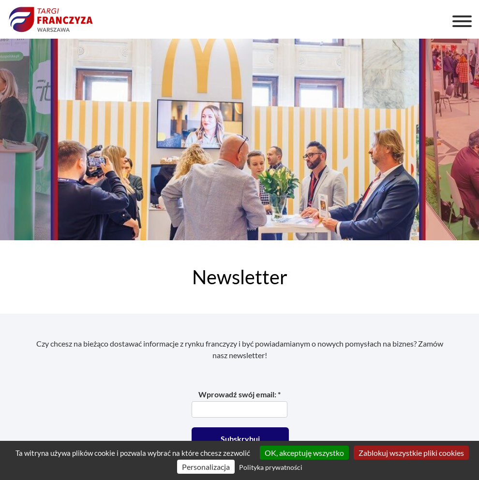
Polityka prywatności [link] (270, 467)
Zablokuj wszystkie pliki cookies (411, 452)
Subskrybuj (240, 438)
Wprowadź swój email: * (239, 394)
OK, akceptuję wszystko (304, 452)
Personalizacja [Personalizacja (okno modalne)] (206, 466)
